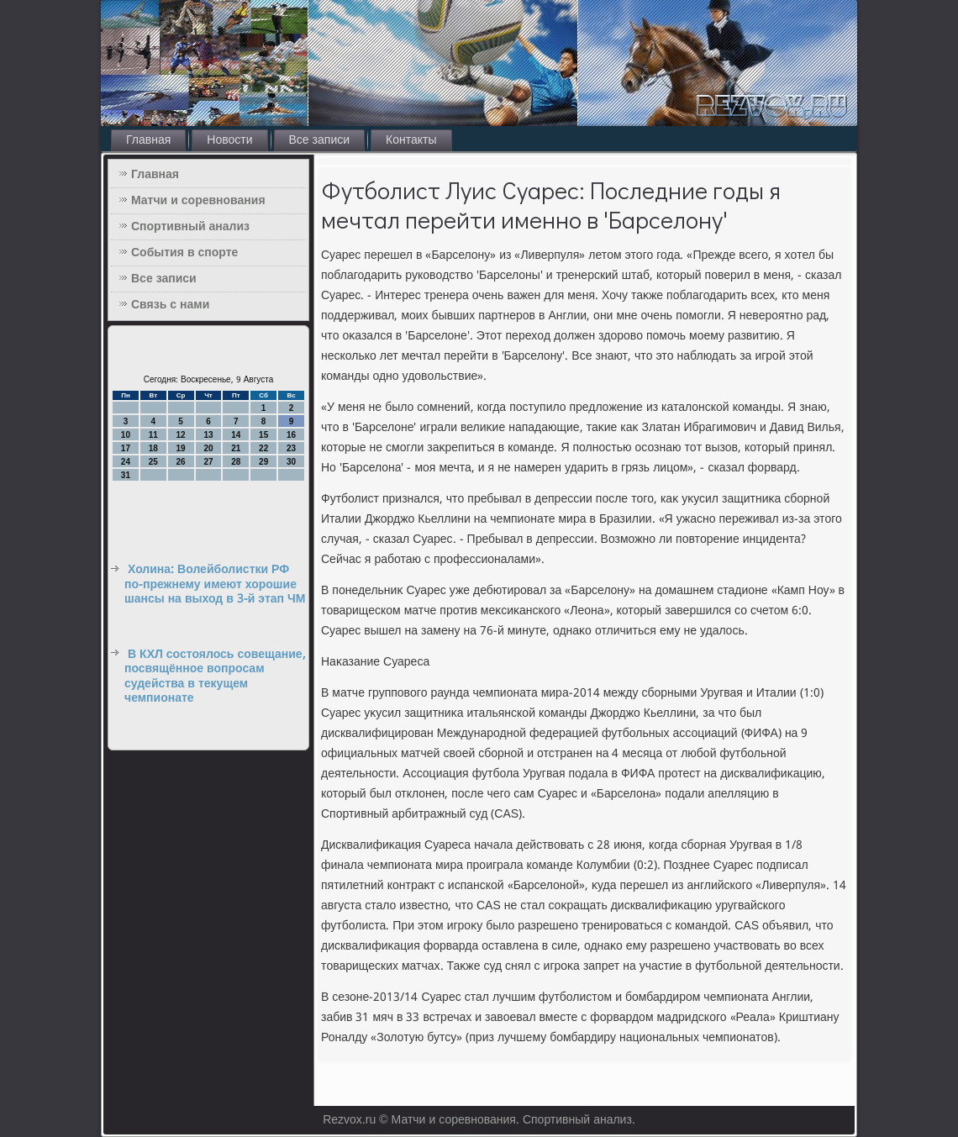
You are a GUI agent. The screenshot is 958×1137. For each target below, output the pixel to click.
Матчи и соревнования (198, 201)
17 (125, 448)
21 (235, 448)
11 (153, 435)
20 (208, 448)
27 (208, 461)
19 (181, 448)
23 (291, 448)
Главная (148, 140)
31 (125, 475)
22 (263, 448)
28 (235, 461)
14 (235, 435)
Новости (229, 140)
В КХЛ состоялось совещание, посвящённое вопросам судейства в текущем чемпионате (215, 677)
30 (291, 461)
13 (208, 435)
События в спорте (184, 253)
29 (263, 461)
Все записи (319, 140)
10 (125, 435)
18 (153, 448)
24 (125, 461)
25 (153, 461)
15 (263, 435)
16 (291, 435)
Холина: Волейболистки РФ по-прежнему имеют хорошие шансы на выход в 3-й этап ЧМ (215, 584)
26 (181, 461)
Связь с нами (170, 305)
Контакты (411, 140)
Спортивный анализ (190, 227)
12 (181, 435)
